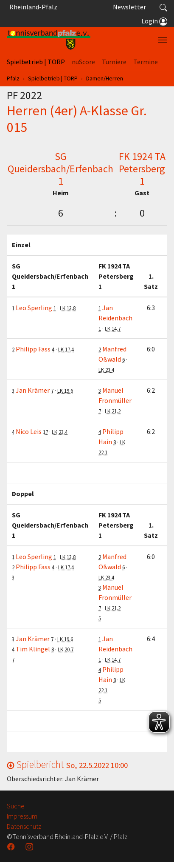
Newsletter (129, 7)
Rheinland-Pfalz (32, 7)
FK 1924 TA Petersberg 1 (142, 169)
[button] (163, 7)
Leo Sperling (34, 307)
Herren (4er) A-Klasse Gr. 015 (77, 118)
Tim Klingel (33, 649)
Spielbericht (67, 764)
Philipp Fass (33, 349)
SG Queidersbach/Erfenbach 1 (60, 169)
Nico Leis (29, 431)
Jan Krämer (33, 390)
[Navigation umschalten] (162, 40)
